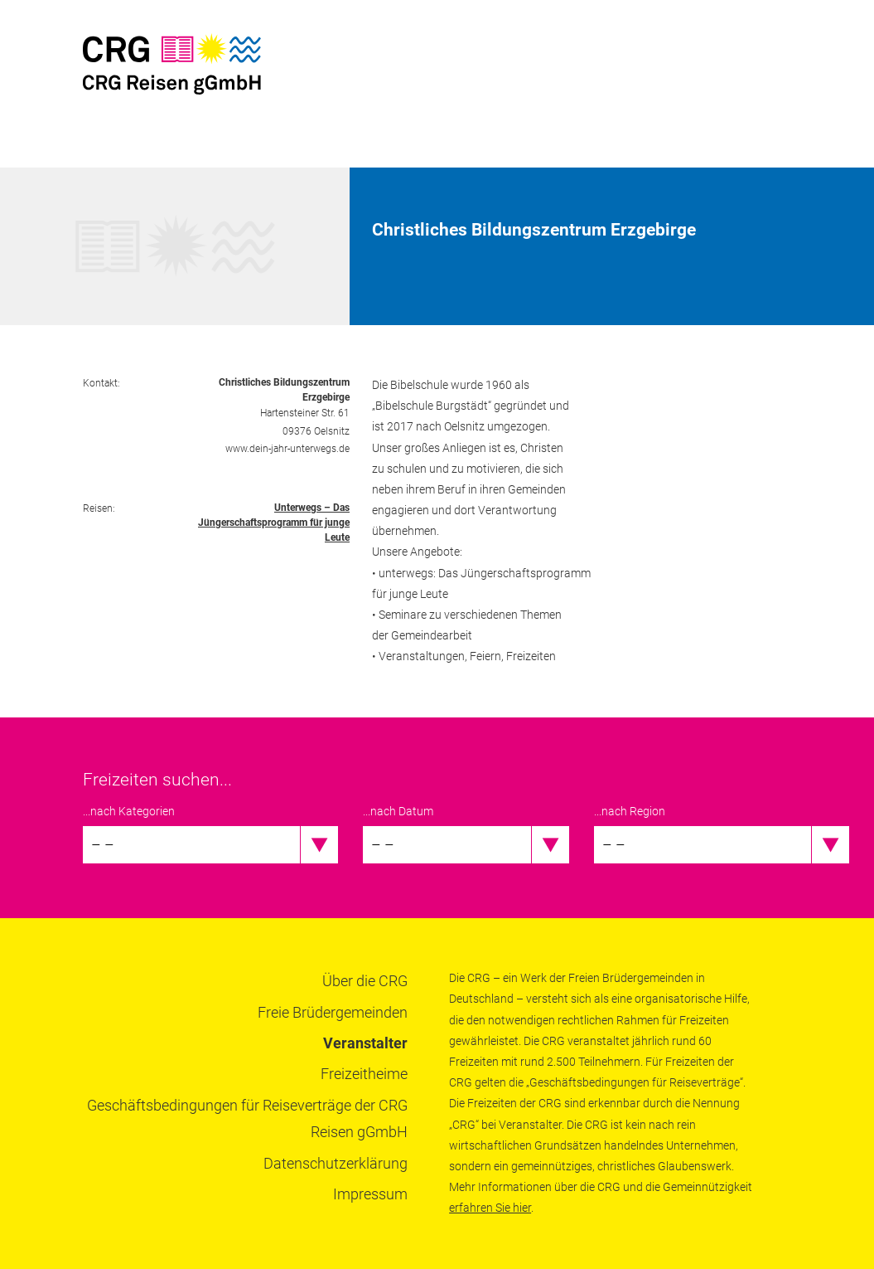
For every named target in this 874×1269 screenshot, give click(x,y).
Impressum (370, 1194)
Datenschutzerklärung (335, 1163)
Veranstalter (365, 1043)
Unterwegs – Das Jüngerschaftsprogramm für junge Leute (274, 522)
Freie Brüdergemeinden (333, 1012)
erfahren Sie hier (490, 1207)
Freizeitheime (364, 1073)
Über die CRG (365, 980)
